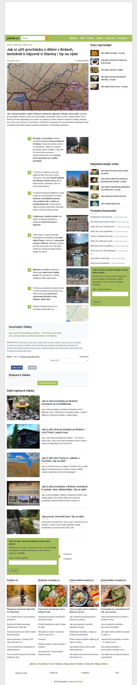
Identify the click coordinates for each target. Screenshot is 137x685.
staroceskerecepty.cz (82, 580)
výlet (21, 342)
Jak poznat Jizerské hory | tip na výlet (63, 516)
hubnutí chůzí (54, 348)
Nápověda (68, 664)
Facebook (67, 554)
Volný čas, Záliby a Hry (23, 45)
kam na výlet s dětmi (52, 342)
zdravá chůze (29, 348)
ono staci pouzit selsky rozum (102, 222)
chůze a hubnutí (41, 348)
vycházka (77, 342)
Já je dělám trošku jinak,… (100, 258)
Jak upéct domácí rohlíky (112, 70)
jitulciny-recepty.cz (48, 580)
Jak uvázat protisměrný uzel (113, 196)
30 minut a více (13, 61)
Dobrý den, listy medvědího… (102, 231)
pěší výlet (27, 351)
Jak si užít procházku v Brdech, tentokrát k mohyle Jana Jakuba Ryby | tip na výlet (65, 488)
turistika (40, 345)
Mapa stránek (101, 664)
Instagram (67, 559)
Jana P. (15, 357)
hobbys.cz (12, 580)
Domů (9, 45)
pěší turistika (49, 345)
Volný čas (110, 38)
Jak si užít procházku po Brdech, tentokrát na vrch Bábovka (33, 336)
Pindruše (41, 639)
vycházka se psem (14, 345)
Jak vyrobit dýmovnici (110, 204)
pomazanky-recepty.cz (113, 580)
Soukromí (89, 664)
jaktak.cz (34, 664)
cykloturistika (12, 348)
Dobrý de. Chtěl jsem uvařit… (101, 241)
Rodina (90, 38)
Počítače (122, 38)
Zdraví (99, 38)
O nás (51, 664)
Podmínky (79, 664)
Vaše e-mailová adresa (18, 558)
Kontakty (43, 664)
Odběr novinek (21, 673)
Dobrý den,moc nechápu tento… (103, 226)
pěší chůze (64, 348)
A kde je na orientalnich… (100, 263)
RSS (117, 673)
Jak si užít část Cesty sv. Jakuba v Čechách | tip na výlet (61, 459)
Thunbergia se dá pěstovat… (101, 217)
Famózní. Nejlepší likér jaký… (102, 236)
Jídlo (82, 38)
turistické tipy (60, 345)
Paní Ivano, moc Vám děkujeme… (103, 251)
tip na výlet (27, 342)
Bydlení (73, 38)
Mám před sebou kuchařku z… (102, 246)
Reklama (59, 664)
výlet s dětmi (38, 342)
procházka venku (30, 345)
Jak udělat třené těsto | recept (114, 87)
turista (20, 348)
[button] (47, 87)
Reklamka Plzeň (76, 682)
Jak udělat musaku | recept (113, 53)
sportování (74, 348)
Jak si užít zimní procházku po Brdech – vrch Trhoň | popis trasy (35, 333)
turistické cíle (72, 345)
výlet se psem (67, 342)
